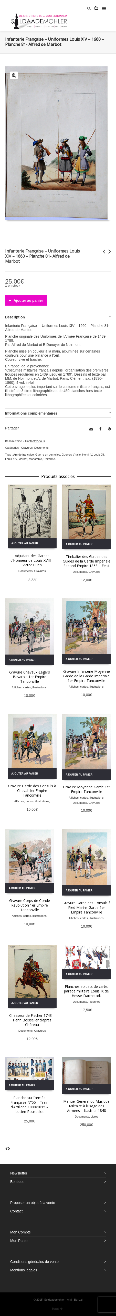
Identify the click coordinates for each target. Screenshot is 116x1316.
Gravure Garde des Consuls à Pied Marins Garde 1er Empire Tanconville (86, 907)
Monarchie (35, 458)
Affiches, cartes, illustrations (29, 687)
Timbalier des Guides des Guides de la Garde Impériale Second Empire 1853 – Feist (86, 561)
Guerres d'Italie (71, 454)
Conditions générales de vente (34, 1262)
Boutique (17, 1182)
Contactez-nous (35, 441)
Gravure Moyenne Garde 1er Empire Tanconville (86, 789)
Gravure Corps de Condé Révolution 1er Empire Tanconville (29, 905)
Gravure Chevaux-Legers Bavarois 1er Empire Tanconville (29, 677)
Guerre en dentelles (47, 454)
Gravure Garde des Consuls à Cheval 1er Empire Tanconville (32, 790)
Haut (57, 1309)
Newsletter (18, 1173)
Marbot (22, 458)
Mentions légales (23, 1270)
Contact (16, 1211)
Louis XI (99, 454)
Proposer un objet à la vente (32, 1203)
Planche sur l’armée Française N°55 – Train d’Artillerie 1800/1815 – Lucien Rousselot (29, 1104)
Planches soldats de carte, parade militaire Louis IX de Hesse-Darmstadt (86, 991)
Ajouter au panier (28, 300)
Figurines (94, 1001)
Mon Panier (19, 1241)
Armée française (23, 454)
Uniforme (49, 458)
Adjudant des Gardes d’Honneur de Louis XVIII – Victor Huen (32, 560)
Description (15, 317)
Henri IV (87, 454)
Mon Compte (20, 1232)
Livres (94, 1116)
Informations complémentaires (31, 413)
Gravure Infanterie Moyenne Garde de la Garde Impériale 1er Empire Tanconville (86, 676)
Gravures (27, 447)
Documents (41, 447)
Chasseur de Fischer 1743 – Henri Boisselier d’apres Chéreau (32, 1020)
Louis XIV (11, 458)
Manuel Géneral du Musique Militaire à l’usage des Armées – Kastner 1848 (86, 1106)
